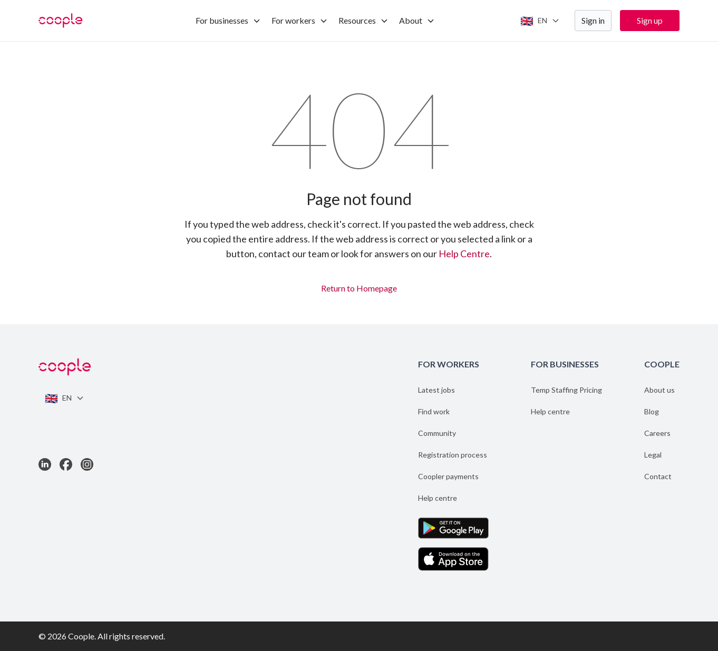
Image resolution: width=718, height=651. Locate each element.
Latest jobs (436, 389)
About (417, 20)
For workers (299, 20)
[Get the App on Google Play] (453, 528)
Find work (434, 411)
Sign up (650, 20)
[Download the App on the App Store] (453, 559)
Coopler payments (448, 476)
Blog (651, 411)
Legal (653, 454)
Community (437, 433)
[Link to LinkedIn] (44, 464)
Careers (657, 433)
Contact (658, 476)
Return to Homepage (359, 286)
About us (659, 389)
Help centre (437, 497)
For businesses (228, 20)
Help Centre (464, 253)
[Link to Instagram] (87, 464)
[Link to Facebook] (66, 464)
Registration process (452, 454)
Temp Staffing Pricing (566, 389)
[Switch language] (540, 20)
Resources (363, 20)
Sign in (593, 20)
